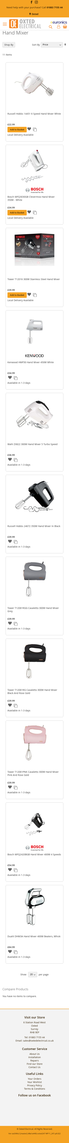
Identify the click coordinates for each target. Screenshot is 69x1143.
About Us (35, 1053)
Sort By (36, 44)
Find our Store (34, 1063)
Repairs (34, 1060)
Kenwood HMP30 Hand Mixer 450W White (30, 362)
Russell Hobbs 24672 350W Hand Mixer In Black (33, 526)
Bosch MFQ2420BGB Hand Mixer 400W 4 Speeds (34, 854)
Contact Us (34, 1067)
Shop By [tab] (8, 44)
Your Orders (34, 1078)
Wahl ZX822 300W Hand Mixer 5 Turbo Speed (32, 444)
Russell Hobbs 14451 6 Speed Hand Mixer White (34, 113)
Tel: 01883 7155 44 (34, 1037)
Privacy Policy (34, 1085)
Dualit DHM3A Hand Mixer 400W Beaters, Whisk (33, 936)
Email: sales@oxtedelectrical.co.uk (35, 1040)
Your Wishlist (34, 1082)
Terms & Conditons (34, 1088)
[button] (29, 129)
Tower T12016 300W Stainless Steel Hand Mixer (33, 279)
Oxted (34, 14)
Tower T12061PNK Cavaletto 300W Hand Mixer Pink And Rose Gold (33, 773)
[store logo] (25, 23)
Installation (34, 1057)
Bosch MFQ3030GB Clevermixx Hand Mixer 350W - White (31, 198)
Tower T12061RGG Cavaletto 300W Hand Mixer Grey (33, 609)
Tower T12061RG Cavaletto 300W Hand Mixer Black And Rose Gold (32, 691)
